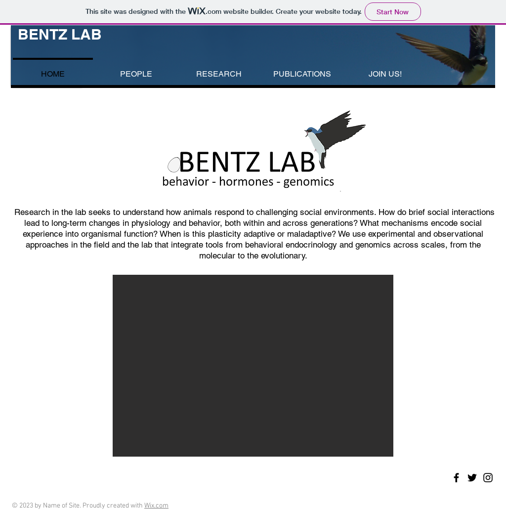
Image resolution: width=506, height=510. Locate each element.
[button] (253, 366)
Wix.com (156, 506)
